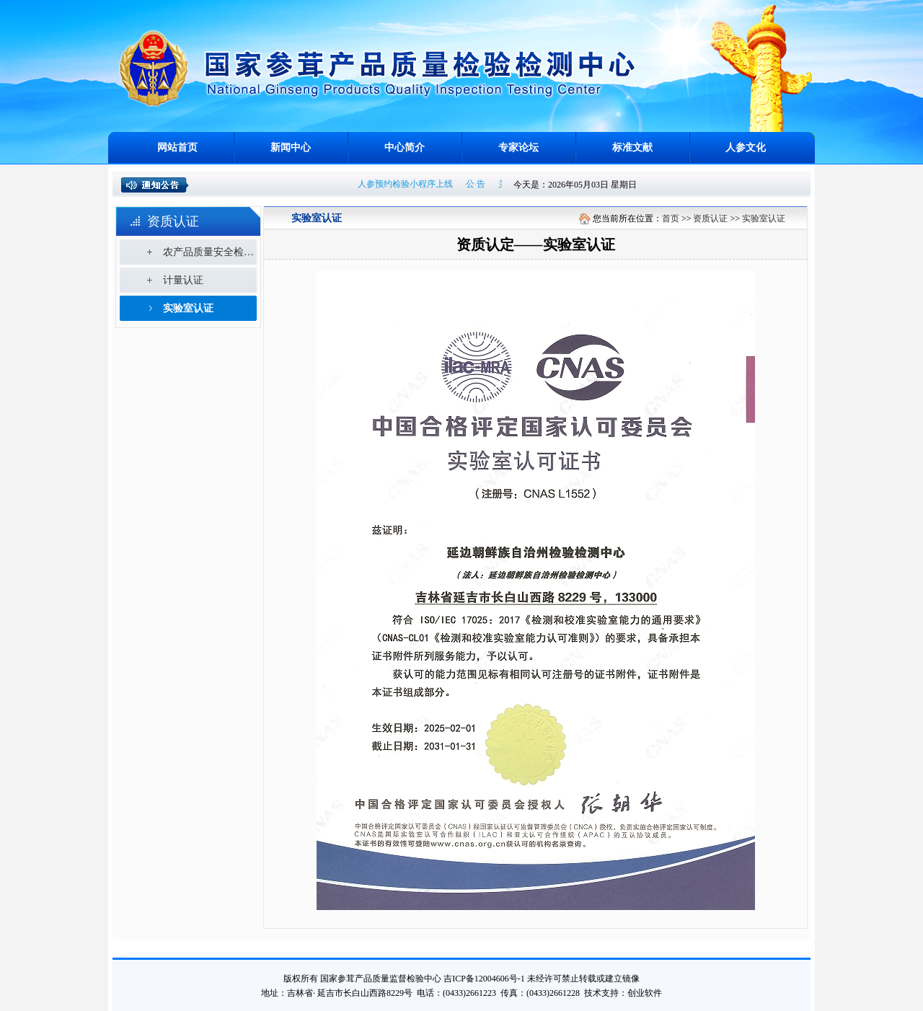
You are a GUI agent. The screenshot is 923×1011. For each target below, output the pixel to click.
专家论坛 (518, 147)
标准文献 (632, 147)
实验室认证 (188, 308)
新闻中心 (290, 147)
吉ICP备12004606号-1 (484, 979)
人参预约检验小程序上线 (408, 184)
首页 (670, 218)
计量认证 (183, 280)
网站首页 (177, 147)
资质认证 (710, 218)
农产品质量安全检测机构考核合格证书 (210, 252)
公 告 (478, 184)
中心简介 (404, 147)
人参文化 (745, 147)
